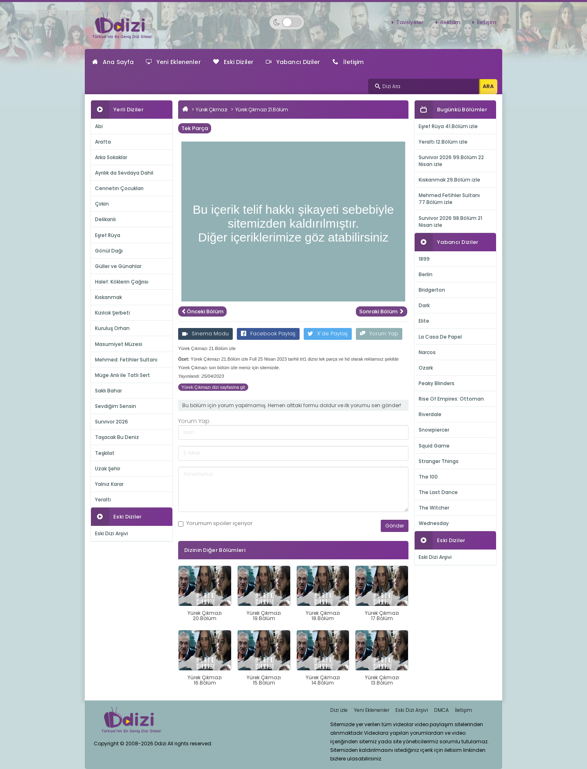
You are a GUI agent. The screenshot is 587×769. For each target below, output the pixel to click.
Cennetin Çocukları (119, 188)
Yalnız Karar (109, 484)
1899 (424, 258)
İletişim (486, 22)
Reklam (450, 22)
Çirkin (102, 203)
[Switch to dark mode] (286, 22)
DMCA (441, 710)
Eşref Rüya (107, 235)
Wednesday (434, 523)
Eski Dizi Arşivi (111, 533)
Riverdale (430, 414)
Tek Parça (194, 128)
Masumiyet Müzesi (118, 344)
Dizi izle (339, 710)
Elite (424, 320)
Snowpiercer (434, 429)
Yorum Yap (379, 333)
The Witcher (434, 507)
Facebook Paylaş (268, 333)
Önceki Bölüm (202, 311)
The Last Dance (438, 492)
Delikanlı (105, 219)
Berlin (426, 274)
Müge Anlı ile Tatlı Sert (122, 375)
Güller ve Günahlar (118, 266)
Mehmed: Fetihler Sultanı (126, 359)
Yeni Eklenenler (173, 62)
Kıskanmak (108, 297)
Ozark (426, 367)
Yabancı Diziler (293, 62)
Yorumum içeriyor (215, 523)
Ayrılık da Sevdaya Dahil (124, 172)
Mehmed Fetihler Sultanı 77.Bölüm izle (449, 199)
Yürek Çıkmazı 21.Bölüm (261, 109)
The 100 (428, 476)
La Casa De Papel (440, 336)
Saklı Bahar (108, 390)
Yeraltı (103, 499)
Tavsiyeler (410, 22)
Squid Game (434, 445)
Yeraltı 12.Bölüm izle (443, 141)
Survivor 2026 (111, 421)
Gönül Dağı (109, 250)
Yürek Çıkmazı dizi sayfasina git (213, 387)
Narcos (427, 352)
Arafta (103, 141)
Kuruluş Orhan (112, 328)
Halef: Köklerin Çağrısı (121, 281)
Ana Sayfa (113, 62)
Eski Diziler (233, 62)
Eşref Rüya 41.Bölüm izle (448, 126)
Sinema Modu (205, 333)
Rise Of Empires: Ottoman (451, 398)
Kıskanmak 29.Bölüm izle (449, 179)
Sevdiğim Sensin (115, 406)
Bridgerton (432, 289)
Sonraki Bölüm (381, 311)
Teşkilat (105, 453)
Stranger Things (439, 461)
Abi (99, 126)
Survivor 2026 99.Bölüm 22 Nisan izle (451, 161)
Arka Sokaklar (111, 157)
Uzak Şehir (107, 468)
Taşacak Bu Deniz (117, 437)
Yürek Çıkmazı (211, 109)
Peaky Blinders (437, 383)
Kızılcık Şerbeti (112, 312)
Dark (424, 305)
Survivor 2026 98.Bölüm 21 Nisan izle (450, 221)
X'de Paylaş (328, 333)
